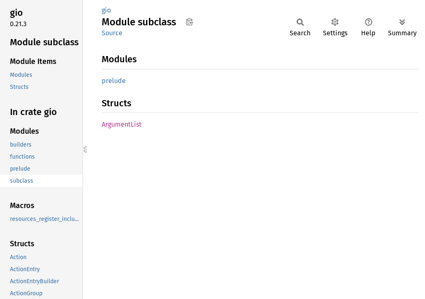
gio (106, 10)
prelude (114, 81)
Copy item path (189, 22)
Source (112, 33)
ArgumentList (122, 124)
